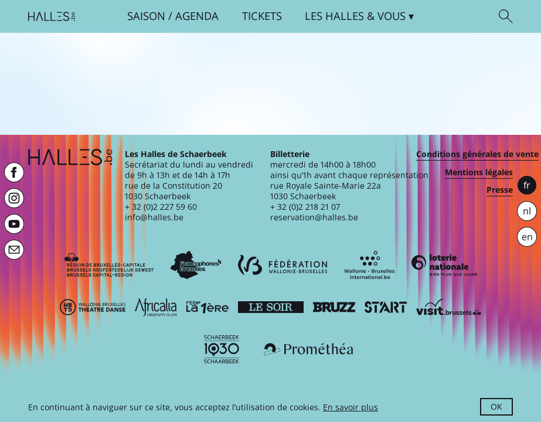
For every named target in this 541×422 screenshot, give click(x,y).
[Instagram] (14, 198)
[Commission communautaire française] (196, 265)
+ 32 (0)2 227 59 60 (161, 206)
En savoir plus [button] (350, 407)
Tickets (262, 16)
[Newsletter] (14, 249)
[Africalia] (156, 307)
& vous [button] (355, 16)
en (527, 236)
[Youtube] (14, 224)
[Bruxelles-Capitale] (109, 265)
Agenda (197, 16)
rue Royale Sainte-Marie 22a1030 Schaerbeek (325, 191)
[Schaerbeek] (221, 349)
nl (527, 211)
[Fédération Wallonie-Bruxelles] (282, 265)
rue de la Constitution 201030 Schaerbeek (173, 191)
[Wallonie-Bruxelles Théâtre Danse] (92, 307)
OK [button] (496, 406)
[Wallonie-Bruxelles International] (369, 265)
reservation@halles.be (314, 217)
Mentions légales (479, 172)
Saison (146, 16)
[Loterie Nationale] (444, 265)
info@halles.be (154, 217)
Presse (499, 190)
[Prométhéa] (308, 349)
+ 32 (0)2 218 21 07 (305, 206)
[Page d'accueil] (51, 16)
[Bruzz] (334, 307)
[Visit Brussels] (449, 307)
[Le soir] (271, 307)
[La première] (207, 307)
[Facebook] (14, 172)
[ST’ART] (386, 307)
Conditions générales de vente (477, 154)
